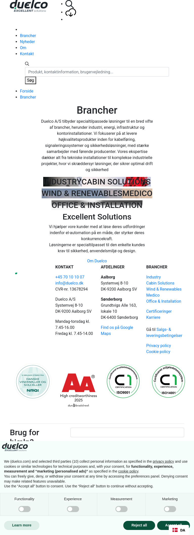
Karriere (153, 317)
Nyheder (27, 41)
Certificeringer (159, 311)
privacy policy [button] (163, 461)
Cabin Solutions (160, 283)
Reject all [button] (139, 525)
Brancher (28, 35)
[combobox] (179, 530)
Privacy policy (158, 345)
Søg (30, 80)
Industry (153, 277)
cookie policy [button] (128, 471)
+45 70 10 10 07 (69, 277)
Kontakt (27, 53)
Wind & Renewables (164, 289)
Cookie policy (158, 351)
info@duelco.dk (69, 283)
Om (23, 47)
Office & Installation (163, 301)
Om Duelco (97, 261)
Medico (153, 295)
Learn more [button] (21, 525)
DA (179, 530)
